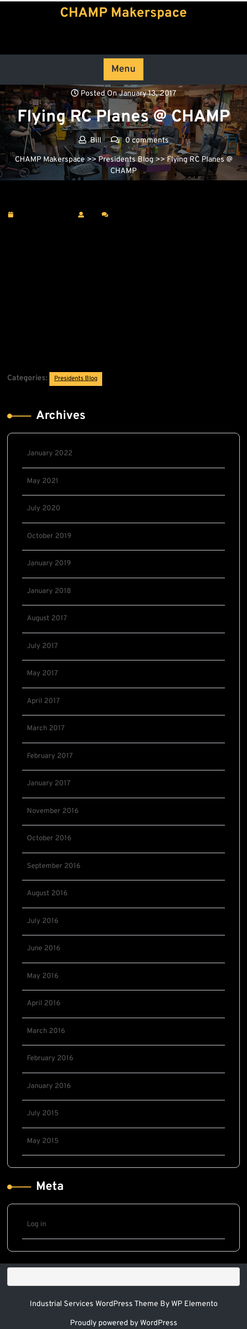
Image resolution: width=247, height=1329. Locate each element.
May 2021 (43, 481)
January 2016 (49, 1086)
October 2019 (49, 536)
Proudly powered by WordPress (123, 1323)
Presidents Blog (125, 160)
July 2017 (42, 646)
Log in (36, 1224)
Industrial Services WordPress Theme (95, 1304)
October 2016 (49, 838)
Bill (93, 214)
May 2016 (43, 976)
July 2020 (43, 508)
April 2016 (43, 1003)
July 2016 (43, 921)
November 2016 (53, 811)
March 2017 (46, 728)
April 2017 (43, 701)
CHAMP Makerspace (123, 13)
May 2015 (43, 1141)
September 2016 (54, 866)
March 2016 (46, 1031)
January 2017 (49, 783)
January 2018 (49, 591)
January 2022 (49, 453)
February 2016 (50, 1058)
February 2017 (50, 756)
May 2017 (42, 673)
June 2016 (43, 948)
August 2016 (47, 893)
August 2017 (47, 618)
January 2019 (49, 563)
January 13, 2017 (45, 215)
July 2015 (43, 1113)
